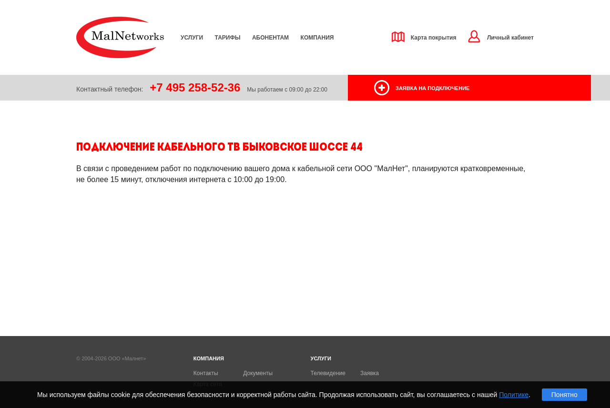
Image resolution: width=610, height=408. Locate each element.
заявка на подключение (432, 88)
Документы (258, 373)
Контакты (205, 373)
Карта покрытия (434, 37)
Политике (514, 394)
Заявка (369, 373)
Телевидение (328, 373)
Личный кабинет (510, 37)
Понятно (564, 394)
